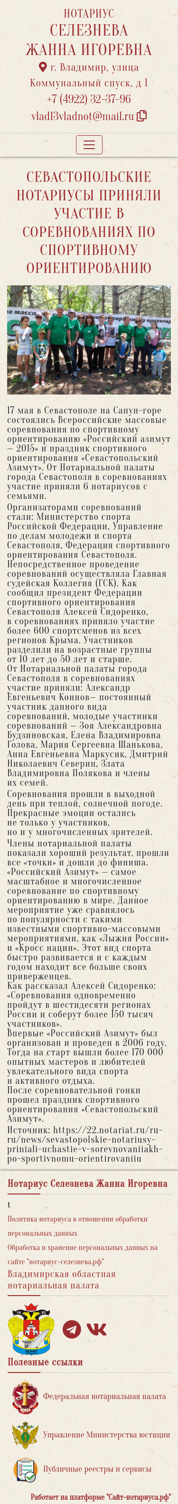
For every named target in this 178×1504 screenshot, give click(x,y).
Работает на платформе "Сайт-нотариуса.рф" (101, 1497)
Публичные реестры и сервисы (81, 1470)
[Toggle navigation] (89, 144)
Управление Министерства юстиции (91, 1435)
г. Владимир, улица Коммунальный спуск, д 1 (89, 75)
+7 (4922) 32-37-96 (89, 99)
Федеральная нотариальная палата (89, 1397)
